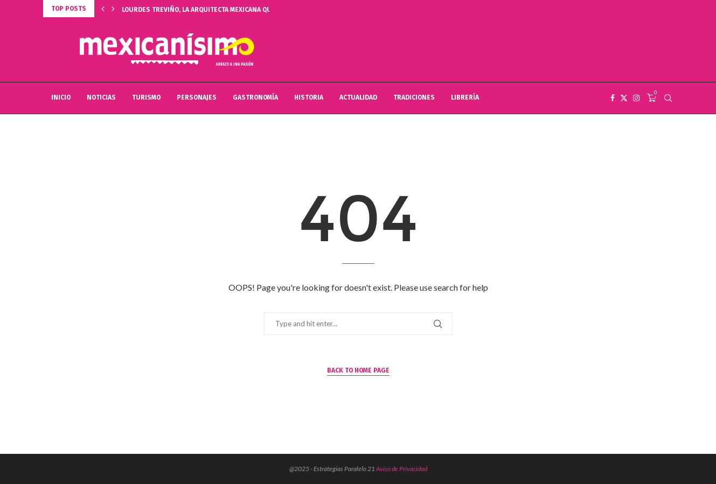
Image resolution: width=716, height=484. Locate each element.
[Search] (668, 98)
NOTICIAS (101, 97)
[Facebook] (612, 98)
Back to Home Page (358, 370)
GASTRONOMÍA (255, 97)
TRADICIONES (414, 97)
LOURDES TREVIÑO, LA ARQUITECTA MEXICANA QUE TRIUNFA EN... (220, 9)
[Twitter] (624, 98)
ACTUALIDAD (358, 97)
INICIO (61, 97)
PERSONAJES (197, 97)
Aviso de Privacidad (401, 469)
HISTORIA (308, 97)
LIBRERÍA (465, 97)
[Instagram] (636, 98)
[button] (103, 8)
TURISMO (146, 97)
